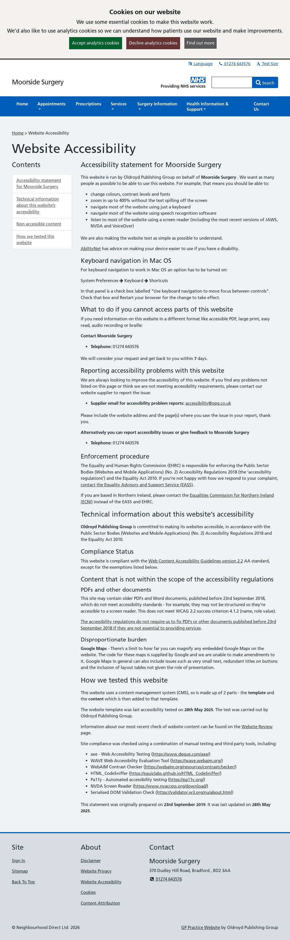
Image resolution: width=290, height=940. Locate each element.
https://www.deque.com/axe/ (181, 754)
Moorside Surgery (37, 82)
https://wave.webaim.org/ (196, 760)
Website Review (257, 726)
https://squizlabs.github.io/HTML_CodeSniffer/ (175, 773)
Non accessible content (38, 224)
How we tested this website (35, 240)
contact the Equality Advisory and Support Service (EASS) (137, 484)
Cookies (88, 892)
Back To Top (23, 881)
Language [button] (200, 63)
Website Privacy (96, 871)
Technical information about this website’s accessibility (37, 205)
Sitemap (20, 871)
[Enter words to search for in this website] (232, 82)
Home (18, 133)
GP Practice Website (200, 927)
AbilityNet (91, 248)
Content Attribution (100, 903)
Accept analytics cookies (95, 43)
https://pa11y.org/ (186, 779)
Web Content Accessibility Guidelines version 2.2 (195, 561)
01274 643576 (234, 63)
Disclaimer (91, 860)
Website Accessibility (101, 881)
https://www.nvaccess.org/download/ (170, 786)
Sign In (18, 860)
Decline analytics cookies (153, 43)
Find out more (200, 43)
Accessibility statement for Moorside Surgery (38, 183)
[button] (52, 106)
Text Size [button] (267, 63)
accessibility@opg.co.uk (208, 403)
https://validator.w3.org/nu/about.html (194, 792)
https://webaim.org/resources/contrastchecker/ (190, 767)
